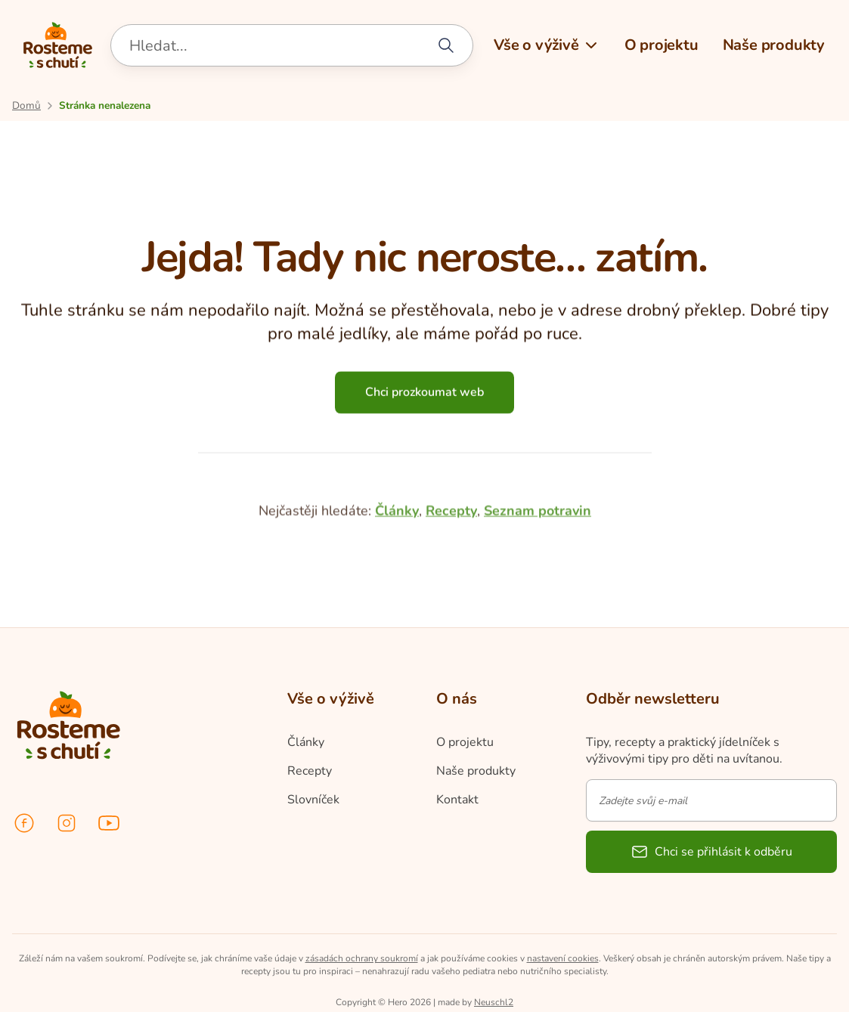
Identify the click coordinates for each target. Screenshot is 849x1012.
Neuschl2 (493, 1002)
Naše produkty (476, 771)
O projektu (465, 742)
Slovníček (313, 799)
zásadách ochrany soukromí (361, 958)
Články (397, 595)
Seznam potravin (537, 595)
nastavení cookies (563, 958)
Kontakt (457, 799)
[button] (547, 45)
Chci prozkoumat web (424, 401)
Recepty (451, 595)
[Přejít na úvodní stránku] (26, 105)
